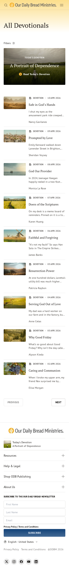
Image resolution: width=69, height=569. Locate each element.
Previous (13, 402)
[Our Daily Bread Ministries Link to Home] (33, 5)
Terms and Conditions (28, 526)
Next (58, 402)
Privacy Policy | (11, 526)
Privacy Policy (11, 549)
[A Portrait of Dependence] (34, 66)
